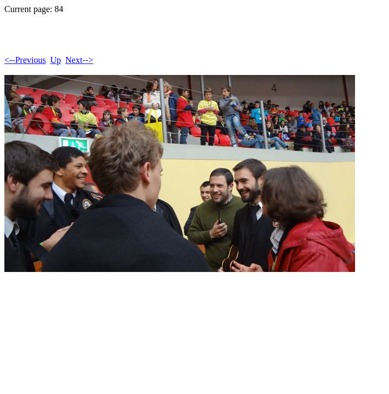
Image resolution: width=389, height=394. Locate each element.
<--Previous (25, 60)
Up (55, 60)
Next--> (79, 60)
